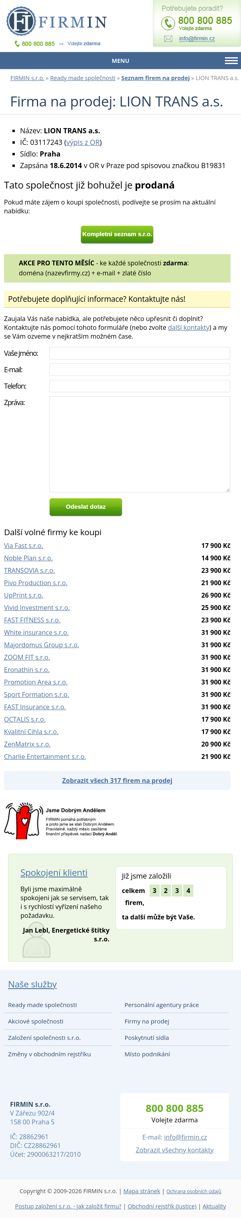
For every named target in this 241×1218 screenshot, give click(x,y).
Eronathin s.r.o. (27, 669)
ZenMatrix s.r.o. (27, 744)
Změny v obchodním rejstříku (49, 1054)
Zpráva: (14, 402)
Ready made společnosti (82, 78)
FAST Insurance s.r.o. (35, 706)
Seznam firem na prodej (156, 78)
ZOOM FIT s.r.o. (27, 657)
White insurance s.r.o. (36, 632)
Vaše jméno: (21, 353)
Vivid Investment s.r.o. (37, 607)
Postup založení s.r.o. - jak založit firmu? (68, 1206)
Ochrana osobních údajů (193, 1191)
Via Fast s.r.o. (23, 545)
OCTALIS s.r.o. (25, 719)
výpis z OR (82, 142)
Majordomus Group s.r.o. (41, 644)
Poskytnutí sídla (146, 1037)
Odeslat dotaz (86, 506)
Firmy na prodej (146, 1021)
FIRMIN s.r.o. (27, 78)
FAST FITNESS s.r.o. (32, 620)
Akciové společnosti (35, 1021)
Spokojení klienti (53, 872)
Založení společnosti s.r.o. (44, 1037)
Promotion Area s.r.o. (36, 682)
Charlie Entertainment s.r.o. (45, 756)
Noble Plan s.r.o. (28, 558)
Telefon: (15, 386)
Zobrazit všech (117, 780)
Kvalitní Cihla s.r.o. (31, 731)
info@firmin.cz (185, 1137)
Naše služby (32, 984)
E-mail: (13, 369)
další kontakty (188, 327)
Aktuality (214, 1206)
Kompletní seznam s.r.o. (117, 234)
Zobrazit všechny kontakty (175, 1150)
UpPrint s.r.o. (23, 595)
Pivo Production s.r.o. (35, 582)
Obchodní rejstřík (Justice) (162, 1206)
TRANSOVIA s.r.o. (29, 570)
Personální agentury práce (161, 1005)
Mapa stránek (142, 1191)
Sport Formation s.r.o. (36, 694)
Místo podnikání (147, 1054)
